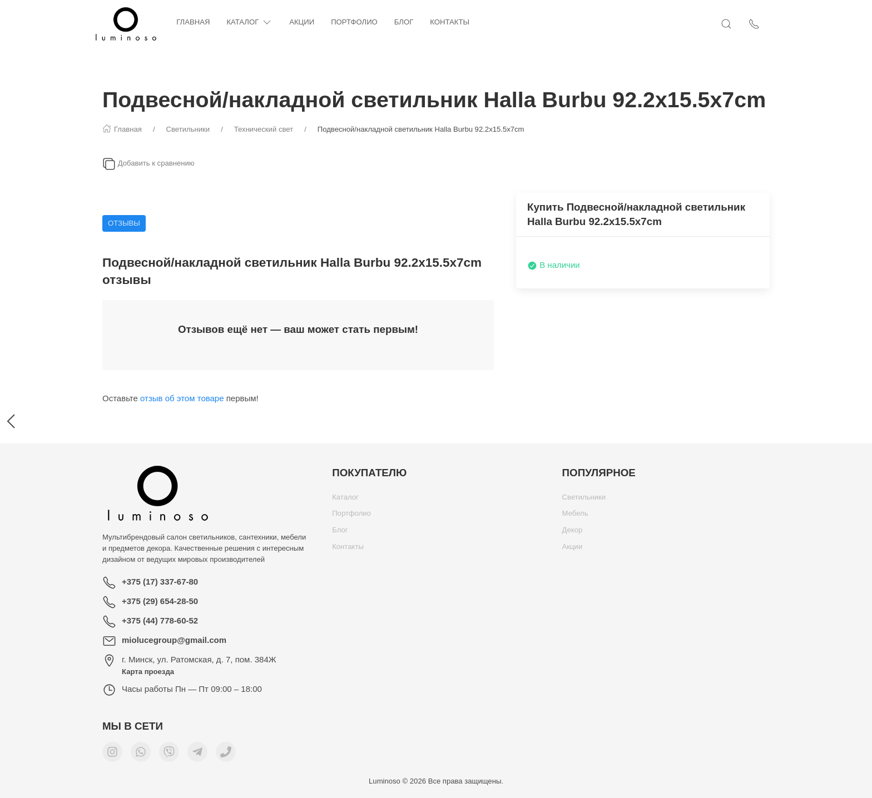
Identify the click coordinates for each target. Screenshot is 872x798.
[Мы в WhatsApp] (141, 755)
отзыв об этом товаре (182, 398)
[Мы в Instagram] (112, 755)
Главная (203, 22)
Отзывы (124, 223)
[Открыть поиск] (736, 24)
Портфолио (364, 22)
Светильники (584, 500)
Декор (572, 532)
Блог (414, 22)
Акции (311, 22)
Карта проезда (148, 671)
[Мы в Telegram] (197, 755)
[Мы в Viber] (169, 755)
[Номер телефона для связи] (226, 755)
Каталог (259, 22)
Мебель (575, 516)
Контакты (459, 22)
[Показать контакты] (764, 24)
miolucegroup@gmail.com (174, 640)
